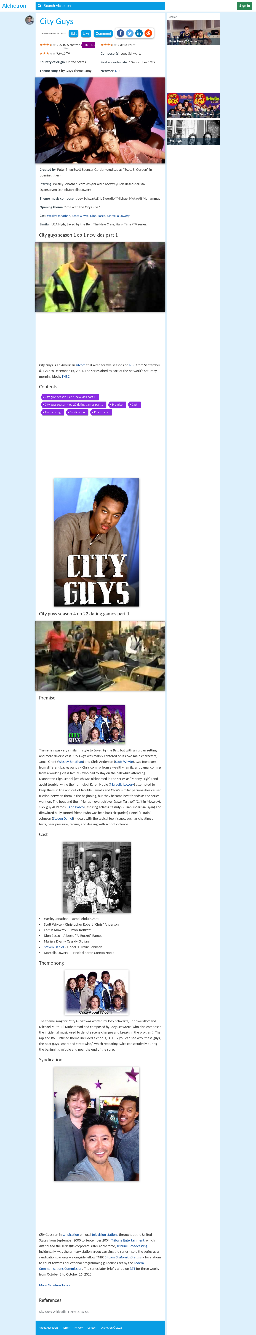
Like (86, 33)
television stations (105, 1234)
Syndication (77, 412)
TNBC (66, 376)
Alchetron (14, 5)
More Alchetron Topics (54, 1285)
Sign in (244, 5)
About (48, 1327)
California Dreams (129, 1257)
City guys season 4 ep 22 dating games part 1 (74, 405)
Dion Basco (97, 216)
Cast (134, 405)
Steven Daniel (63, 818)
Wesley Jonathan (58, 216)
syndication (70, 1234)
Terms (66, 1327)
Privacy (78, 1327)
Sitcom (110, 1257)
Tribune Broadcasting (132, 1246)
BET (132, 1268)
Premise (117, 405)
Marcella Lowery (118, 216)
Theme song (53, 412)
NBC (118, 71)
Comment (103, 33)
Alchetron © (111, 1327)
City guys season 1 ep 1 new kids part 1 (70, 397)
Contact (91, 1327)
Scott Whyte (80, 216)
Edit (73, 33)
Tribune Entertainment (127, 1240)
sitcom (81, 365)
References (101, 412)
